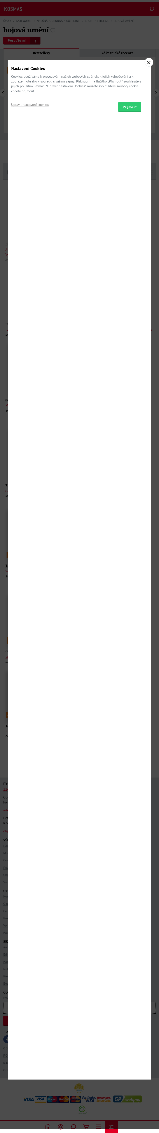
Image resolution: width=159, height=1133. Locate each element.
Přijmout (130, 589)
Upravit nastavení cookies (30, 587)
